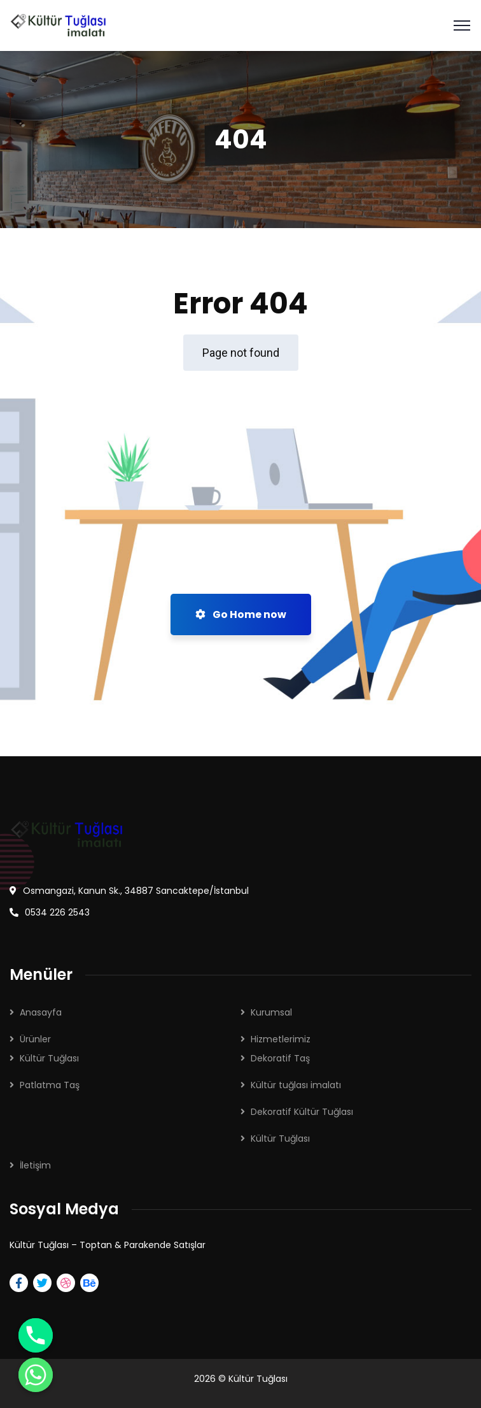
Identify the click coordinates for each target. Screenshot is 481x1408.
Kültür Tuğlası (49, 1058)
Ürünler (35, 1039)
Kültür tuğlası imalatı (296, 1085)
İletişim (35, 1165)
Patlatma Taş (50, 1085)
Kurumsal (271, 1012)
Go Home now (240, 614)
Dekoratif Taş (280, 1058)
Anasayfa (41, 1012)
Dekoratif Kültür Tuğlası (302, 1111)
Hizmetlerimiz (280, 1039)
